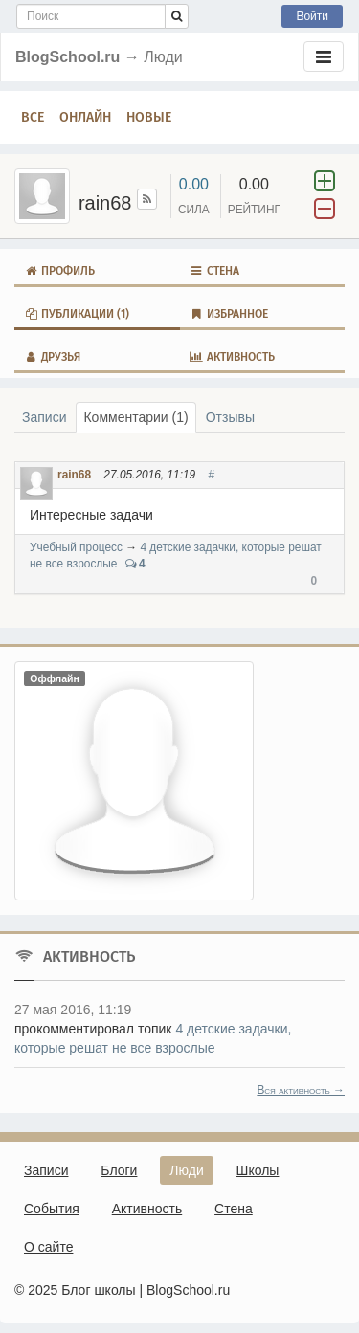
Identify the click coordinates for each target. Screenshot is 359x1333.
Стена (214, 271)
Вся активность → (301, 1090)
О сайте (48, 1247)
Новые (148, 117)
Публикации (76, 314)
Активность (232, 357)
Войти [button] (312, 16)
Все (32, 117)
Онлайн (85, 117)
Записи (44, 417)
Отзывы (230, 417)
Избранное (229, 314)
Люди (186, 1170)
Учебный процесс (76, 547)
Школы (258, 1170)
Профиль (59, 271)
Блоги (119, 1170)
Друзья (52, 357)
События (51, 1208)
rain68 (74, 474)
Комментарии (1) (135, 417)
